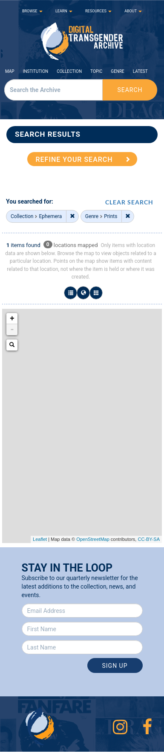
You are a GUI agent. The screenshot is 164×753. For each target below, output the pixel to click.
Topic (96, 71)
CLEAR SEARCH (129, 202)
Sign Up (114, 665)
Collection (69, 71)
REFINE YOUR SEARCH (74, 159)
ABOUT (133, 11)
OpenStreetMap (92, 539)
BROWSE (32, 11)
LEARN (63, 11)
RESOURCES (98, 11)
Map (9, 71)
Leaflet (40, 539)
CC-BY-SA (149, 539)
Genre (117, 71)
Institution (36, 71)
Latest (140, 71)
